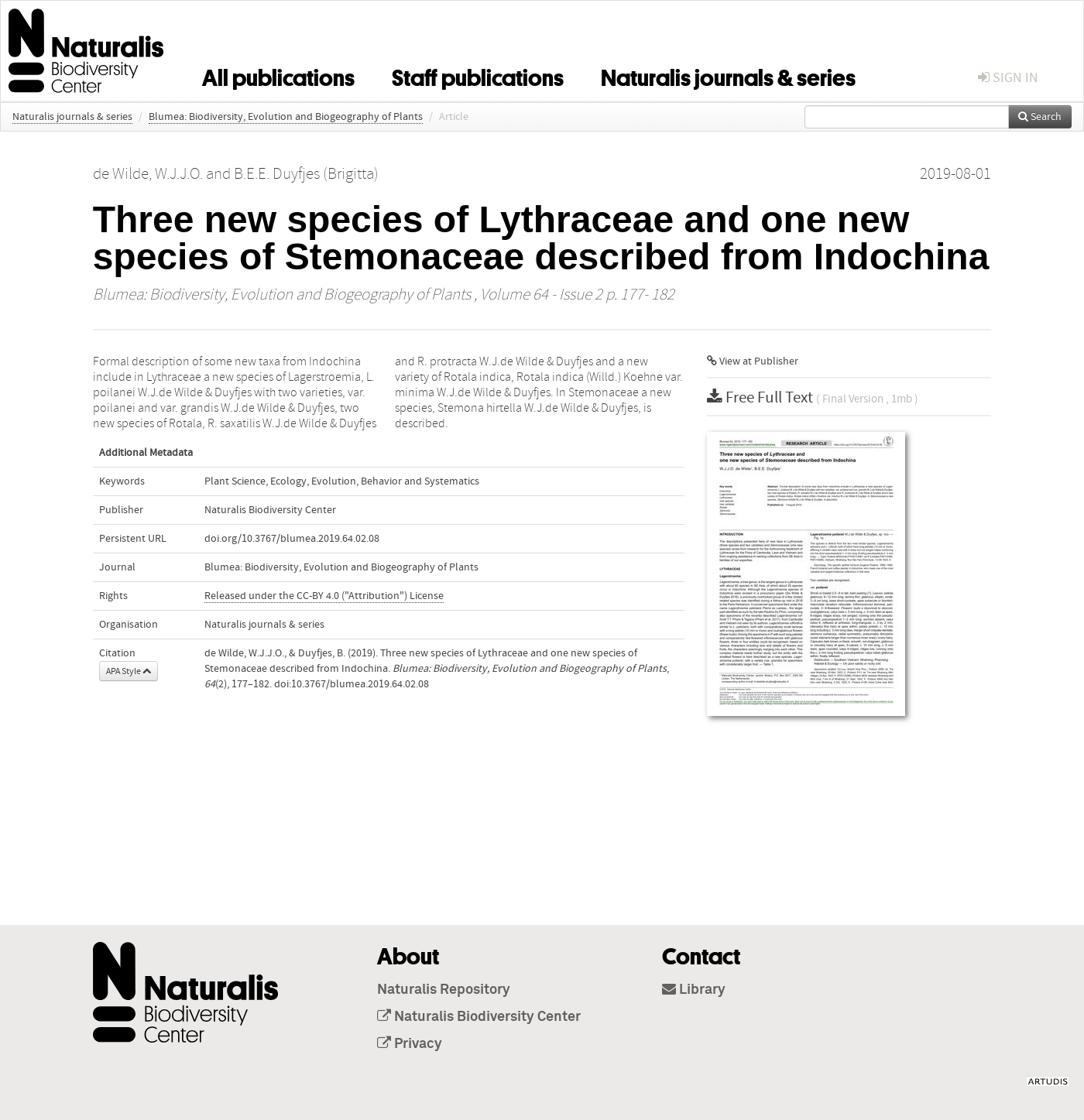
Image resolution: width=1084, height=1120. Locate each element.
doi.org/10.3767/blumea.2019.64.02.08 (291, 539)
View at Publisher (752, 361)
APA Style (128, 671)
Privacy (409, 1044)
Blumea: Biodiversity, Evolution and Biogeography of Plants (286, 117)
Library (694, 990)
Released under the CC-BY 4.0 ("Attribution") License (324, 596)
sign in (1008, 78)
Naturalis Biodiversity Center (479, 1017)
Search (1040, 117)
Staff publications (478, 75)
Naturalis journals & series (728, 75)
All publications (278, 75)
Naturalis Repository (443, 990)
